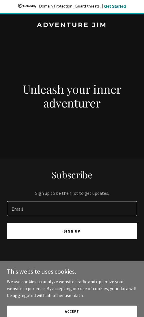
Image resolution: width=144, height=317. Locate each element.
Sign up (72, 231)
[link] (72, 25)
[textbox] (72, 208)
